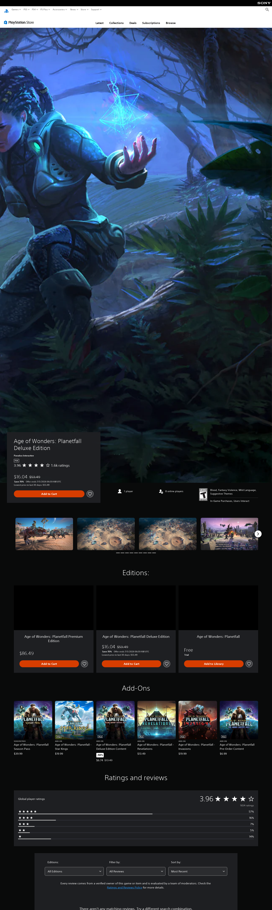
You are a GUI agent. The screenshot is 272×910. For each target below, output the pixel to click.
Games (15, 9)
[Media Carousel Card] (44, 530)
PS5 (25, 9)
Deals (133, 19)
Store (83, 9)
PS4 (34, 9)
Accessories (59, 9)
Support (95, 9)
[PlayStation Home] (6, 9)
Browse (171, 19)
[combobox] (74, 868)
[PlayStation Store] (20, 19)
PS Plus (44, 9)
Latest (100, 19)
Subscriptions (151, 19)
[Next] (258, 530)
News (73, 9)
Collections (116, 19)
